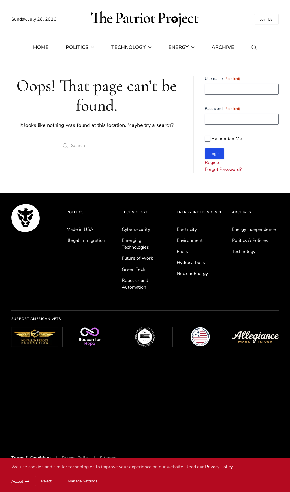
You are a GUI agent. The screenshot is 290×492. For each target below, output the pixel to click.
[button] (254, 47)
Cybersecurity (136, 229)
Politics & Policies (250, 240)
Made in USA (80, 229)
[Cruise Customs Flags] (145, 337)
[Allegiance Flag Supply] (255, 336)
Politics (75, 212)
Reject (46, 481)
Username (222, 78)
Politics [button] (80, 47)
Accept (17, 481)
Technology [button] (131, 47)
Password (222, 108)
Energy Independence (199, 212)
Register (213, 162)
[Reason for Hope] (90, 337)
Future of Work (137, 258)
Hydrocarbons (191, 262)
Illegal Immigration (86, 240)
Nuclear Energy (192, 274)
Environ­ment (190, 240)
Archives (241, 212)
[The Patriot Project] (25, 217)
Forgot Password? (223, 169)
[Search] (97, 145)
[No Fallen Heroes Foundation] (34, 336)
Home (41, 47)
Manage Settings (82, 481)
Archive (223, 47)
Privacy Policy (219, 467)
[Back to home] (145, 19)
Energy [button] (182, 47)
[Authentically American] (200, 337)
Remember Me (227, 138)
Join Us (266, 19)
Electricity (187, 229)
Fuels (182, 251)
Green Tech (133, 269)
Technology (135, 212)
